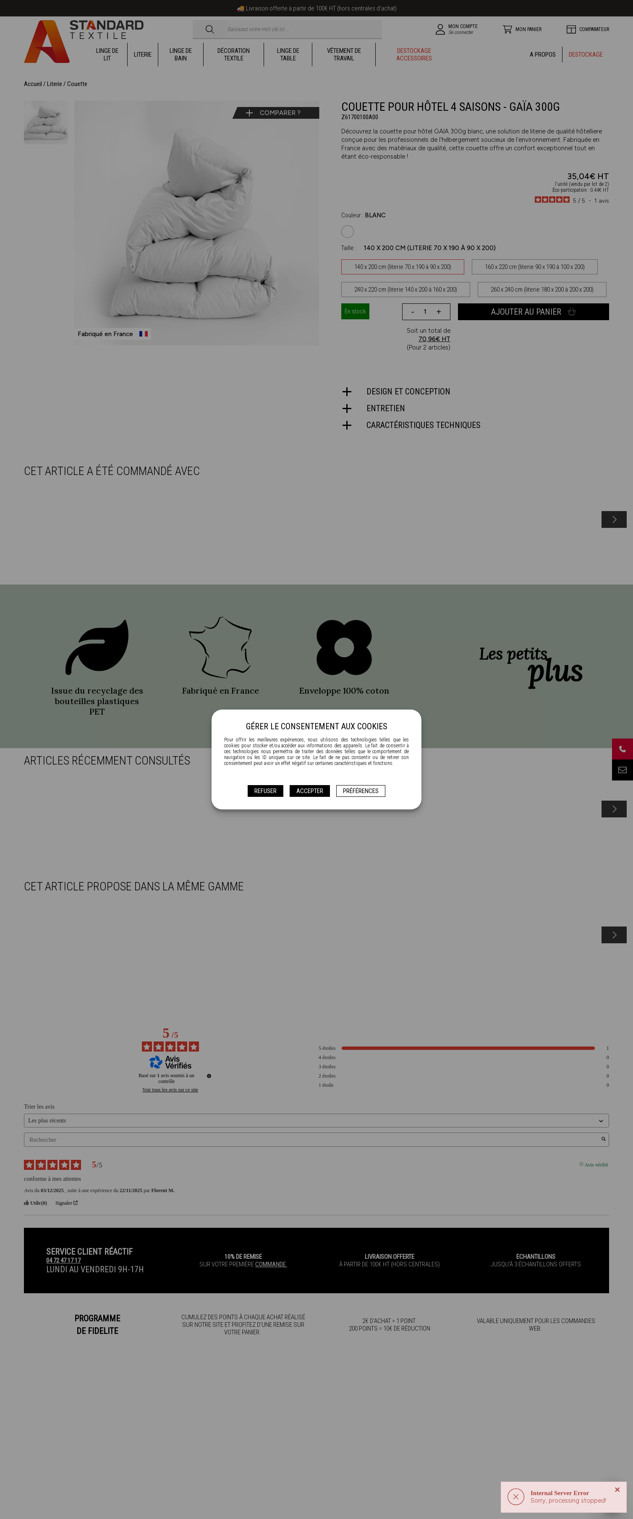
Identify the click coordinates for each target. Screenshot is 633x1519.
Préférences (361, 791)
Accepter (309, 791)
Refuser (265, 791)
